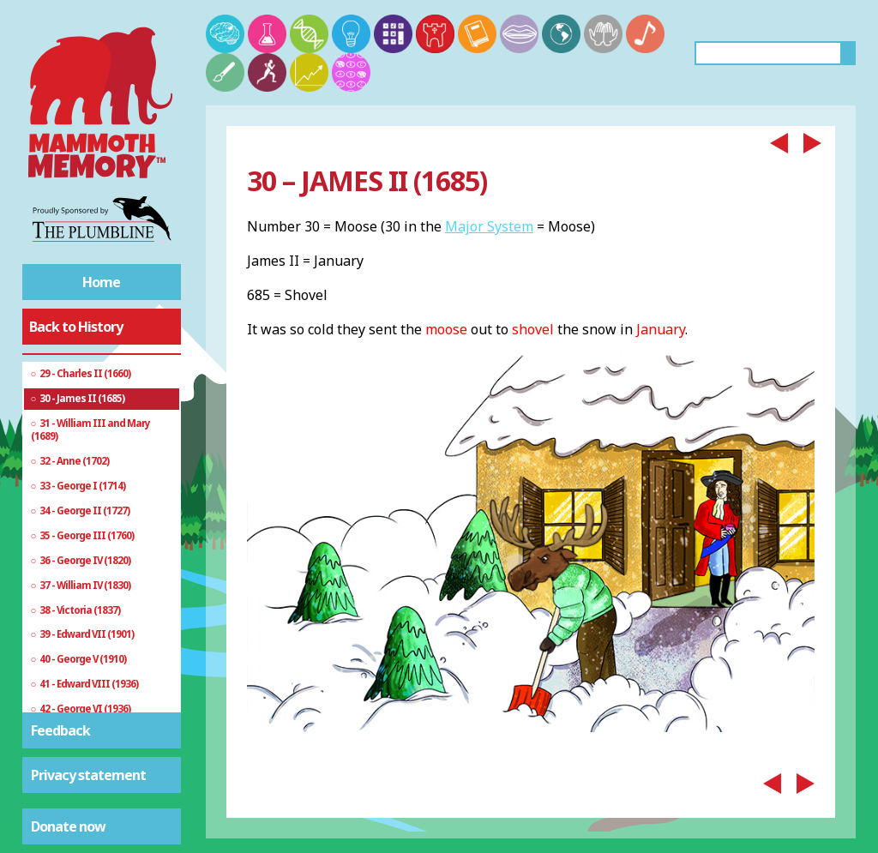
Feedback (60, 730)
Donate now (68, 826)
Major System (489, 226)
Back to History (76, 326)
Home (101, 282)
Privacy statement (88, 775)
